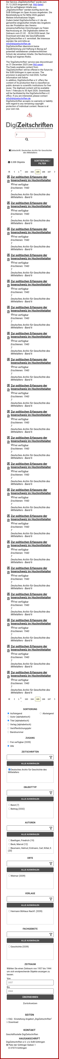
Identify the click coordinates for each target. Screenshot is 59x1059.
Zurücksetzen (30, 1003)
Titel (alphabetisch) (18, 720)
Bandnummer (15, 732)
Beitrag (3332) (17, 809)
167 (49, 172)
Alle (10, 746)
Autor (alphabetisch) (18, 716)
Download (13, 1022)
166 (43, 172)
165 (37, 172)
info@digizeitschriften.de (18, 43)
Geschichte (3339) (19, 946)
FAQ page (37, 64)
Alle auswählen (30, 763)
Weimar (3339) (17, 876)
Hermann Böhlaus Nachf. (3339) (25, 911)
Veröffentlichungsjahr (19, 728)
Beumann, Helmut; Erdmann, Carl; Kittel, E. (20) (30, 849)
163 (26, 172)
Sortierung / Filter (42, 162)
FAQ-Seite (38, 4)
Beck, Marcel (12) (18, 844)
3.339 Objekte (16, 162)
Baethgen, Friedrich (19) (21, 840)
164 (32, 172)
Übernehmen (30, 997)
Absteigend (47, 713)
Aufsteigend (14, 713)
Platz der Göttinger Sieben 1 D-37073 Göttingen (22, 1046)
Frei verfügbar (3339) (19, 742)
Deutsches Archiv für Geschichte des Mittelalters (27, 771)
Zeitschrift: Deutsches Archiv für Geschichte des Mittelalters (30, 151)
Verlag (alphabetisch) (19, 724)
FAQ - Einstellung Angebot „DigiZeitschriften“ (30, 1019)
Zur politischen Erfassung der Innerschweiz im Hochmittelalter (31, 178)
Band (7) (14, 805)
